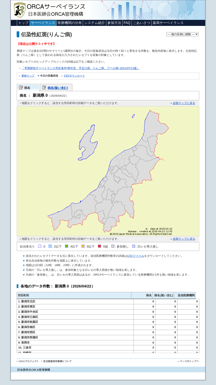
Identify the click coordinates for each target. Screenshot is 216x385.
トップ (23, 23)
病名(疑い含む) (58, 88)
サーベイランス (43, 23)
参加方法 (114, 23)
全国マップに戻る (184, 103)
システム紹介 (94, 23)
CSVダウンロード (74, 75)
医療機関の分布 (70, 23)
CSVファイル (135, 255)
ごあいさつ (141, 23)
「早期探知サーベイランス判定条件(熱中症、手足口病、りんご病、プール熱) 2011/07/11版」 (81, 68)
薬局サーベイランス (168, 23)
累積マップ (27, 75)
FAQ (127, 23)
